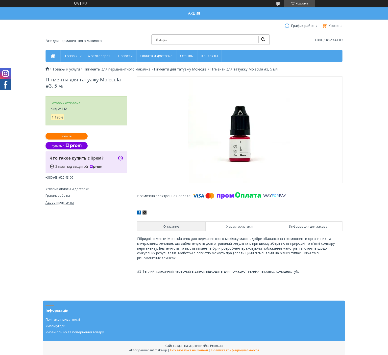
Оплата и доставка (156, 56)
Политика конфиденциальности (235, 350)
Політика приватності (63, 319)
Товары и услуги (66, 69)
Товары (70, 56)
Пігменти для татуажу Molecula (180, 69)
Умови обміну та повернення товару (75, 332)
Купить (66, 136)
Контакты (209, 56)
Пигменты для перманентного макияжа (117, 69)
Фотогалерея (99, 56)
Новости (125, 56)
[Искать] (262, 39)
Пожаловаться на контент (189, 350)
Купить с (66, 145)
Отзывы (187, 56)
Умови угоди (55, 326)
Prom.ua (216, 345)
